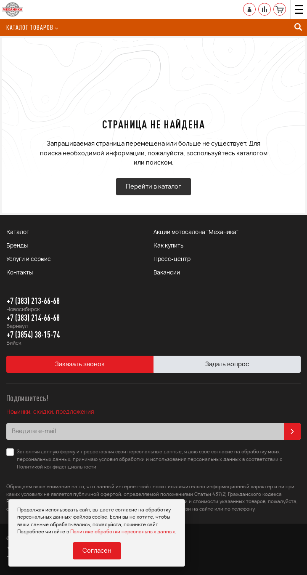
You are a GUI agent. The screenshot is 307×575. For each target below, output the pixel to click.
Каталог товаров (32, 27)
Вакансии (167, 273)
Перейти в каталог (153, 187)
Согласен (96, 551)
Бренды (17, 246)
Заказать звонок (80, 364)
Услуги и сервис (28, 259)
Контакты (19, 273)
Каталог (17, 232)
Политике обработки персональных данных (122, 532)
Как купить (168, 246)
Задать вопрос (227, 364)
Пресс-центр (172, 259)
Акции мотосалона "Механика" (196, 232)
